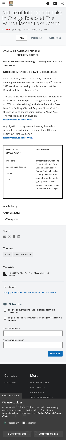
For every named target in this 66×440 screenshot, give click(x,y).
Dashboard (36, 38)
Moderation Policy (39, 383)
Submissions (55, 38)
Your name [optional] (13, 340)
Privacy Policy (37, 387)
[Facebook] (14, 237)
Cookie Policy (37, 392)
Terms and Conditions (41, 397)
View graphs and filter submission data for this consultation (29, 292)
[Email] (4, 237)
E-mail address (11, 328)
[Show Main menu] (4, 3)
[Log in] (62, 3)
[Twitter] (9, 237)
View (22, 38)
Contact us (10, 383)
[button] (47, 3)
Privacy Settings (10, 396)
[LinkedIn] (19, 237)
